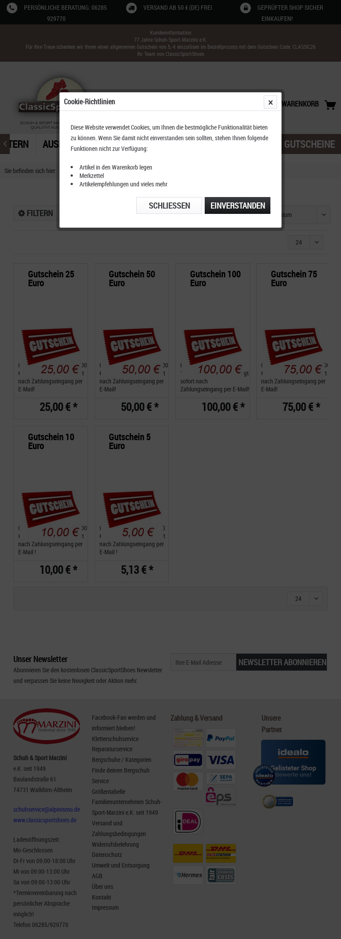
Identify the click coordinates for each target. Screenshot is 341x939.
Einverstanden (237, 205)
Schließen (169, 205)
